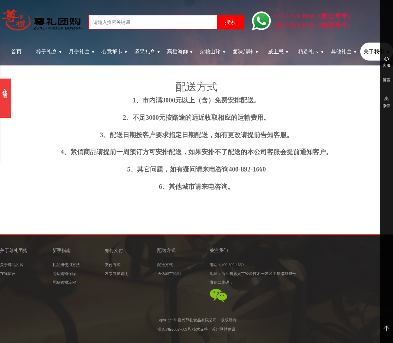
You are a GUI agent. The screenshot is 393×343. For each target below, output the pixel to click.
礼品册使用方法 (66, 264)
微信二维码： (221, 282)
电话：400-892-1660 (227, 264)
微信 (386, 102)
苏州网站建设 (223, 329)
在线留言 (8, 273)
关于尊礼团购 (12, 264)
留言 (386, 80)
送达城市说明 (169, 273)
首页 (16, 51)
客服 (386, 62)
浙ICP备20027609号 (174, 329)
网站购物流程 (64, 282)
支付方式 (113, 264)
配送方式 (165, 264)
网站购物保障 (64, 273)
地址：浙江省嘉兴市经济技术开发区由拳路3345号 (253, 273)
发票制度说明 (116, 273)
